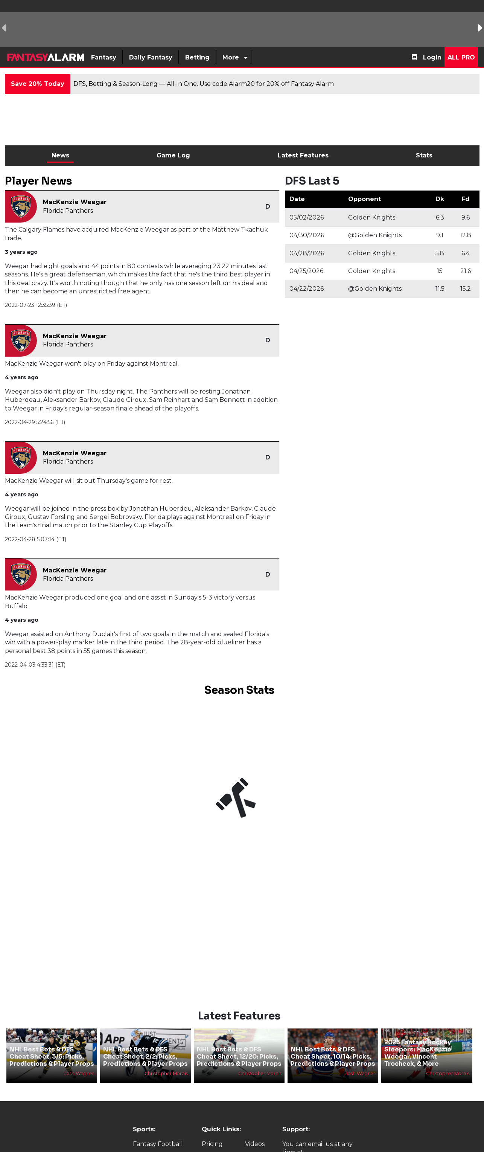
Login (432, 57)
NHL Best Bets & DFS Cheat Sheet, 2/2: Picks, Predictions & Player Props (145, 1056)
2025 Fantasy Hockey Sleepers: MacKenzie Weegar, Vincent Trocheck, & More (417, 1053)
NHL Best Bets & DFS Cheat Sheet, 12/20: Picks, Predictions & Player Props (239, 1056)
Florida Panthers (68, 210)
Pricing (212, 1143)
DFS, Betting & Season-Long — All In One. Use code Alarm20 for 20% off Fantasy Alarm (203, 83)
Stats (424, 155)
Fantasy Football (158, 1143)
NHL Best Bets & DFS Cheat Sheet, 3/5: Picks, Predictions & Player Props (51, 1056)
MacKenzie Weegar (75, 202)
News (60, 155)
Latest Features (303, 155)
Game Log (173, 155)
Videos (255, 1143)
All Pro (461, 57)
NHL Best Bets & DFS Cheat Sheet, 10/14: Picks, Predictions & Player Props (333, 1056)
